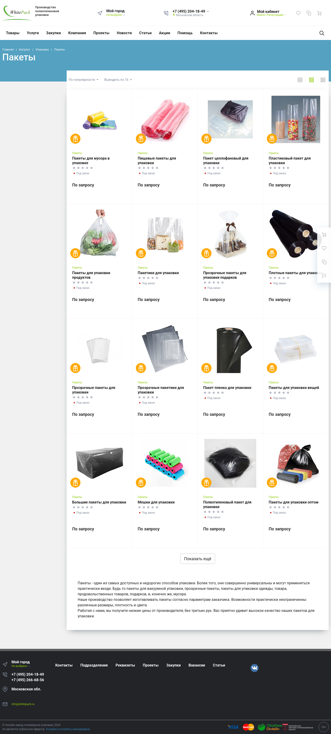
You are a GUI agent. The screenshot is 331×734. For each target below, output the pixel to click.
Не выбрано (116, 15)
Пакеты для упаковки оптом (293, 502)
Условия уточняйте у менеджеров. (68, 729)
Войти (261, 15)
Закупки (53, 33)
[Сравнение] (308, 13)
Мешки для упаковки (156, 502)
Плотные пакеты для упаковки (296, 273)
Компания (77, 33)
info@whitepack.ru (22, 704)
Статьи (145, 33)
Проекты (101, 33)
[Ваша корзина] (319, 13)
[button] (191, 12)
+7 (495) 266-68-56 (27, 680)
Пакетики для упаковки (158, 273)
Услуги (33, 33)
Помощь (185, 33)
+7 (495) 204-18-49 (27, 674)
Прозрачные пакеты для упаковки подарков (224, 275)
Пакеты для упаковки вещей (294, 387)
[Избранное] (298, 13)
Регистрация (275, 15)
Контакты (209, 33)
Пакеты (77, 153)
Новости (124, 33)
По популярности (82, 80)
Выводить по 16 (116, 80)
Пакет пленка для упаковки (227, 387)
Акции (164, 33)
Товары (13, 33)
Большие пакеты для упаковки (99, 502)
